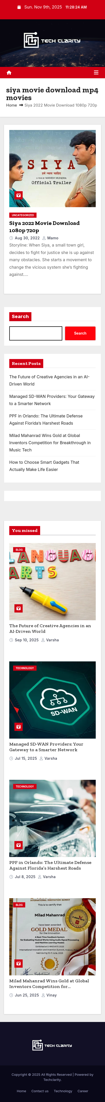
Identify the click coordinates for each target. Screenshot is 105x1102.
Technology (25, 668)
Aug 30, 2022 (28, 238)
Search (20, 316)
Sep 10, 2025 (27, 640)
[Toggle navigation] (96, 72)
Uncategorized (23, 215)
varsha (50, 640)
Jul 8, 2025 (26, 876)
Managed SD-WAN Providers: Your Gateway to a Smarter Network (46, 747)
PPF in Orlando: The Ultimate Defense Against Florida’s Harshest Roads (50, 865)
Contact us (39, 1091)
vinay (49, 995)
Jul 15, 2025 (26, 758)
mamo (50, 238)
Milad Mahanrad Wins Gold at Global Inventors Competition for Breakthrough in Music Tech (50, 443)
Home (11, 105)
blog (19, 549)
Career (82, 1091)
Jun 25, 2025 (27, 995)
